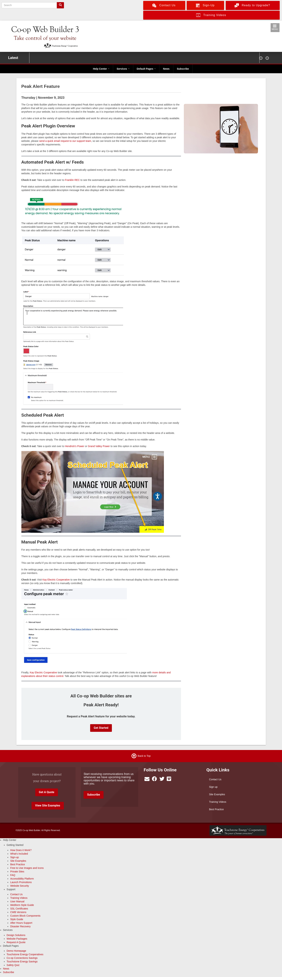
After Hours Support (21, 922)
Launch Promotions (21, 882)
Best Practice (216, 809)
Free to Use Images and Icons (27, 868)
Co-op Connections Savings (22, 958)
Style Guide (16, 919)
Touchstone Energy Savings (22, 961)
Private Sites (17, 871)
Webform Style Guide (22, 905)
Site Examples (217, 794)
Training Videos (217, 801)
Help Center (101, 68)
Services (123, 68)
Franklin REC (72, 180)
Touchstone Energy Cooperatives (25, 954)
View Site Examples (47, 805)
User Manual (17, 901)
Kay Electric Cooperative (56, 579)
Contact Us (215, 779)
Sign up (213, 786)
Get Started (101, 727)
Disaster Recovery (20, 926)
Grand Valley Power (99, 446)
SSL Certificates (19, 908)
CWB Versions (18, 912)
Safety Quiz (13, 965)
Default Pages (146, 68)
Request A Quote (16, 942)
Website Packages (17, 938)
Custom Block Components (25, 915)
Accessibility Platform (22, 878)
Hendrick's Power (74, 446)
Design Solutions (16, 935)
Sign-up (14, 857)
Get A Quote (46, 792)
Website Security (19, 885)
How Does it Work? (21, 850)
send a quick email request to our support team (65, 141)
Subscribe (183, 68)
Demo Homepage (16, 950)
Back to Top (144, 755)
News (166, 68)
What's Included (19, 853)
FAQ (12, 875)
